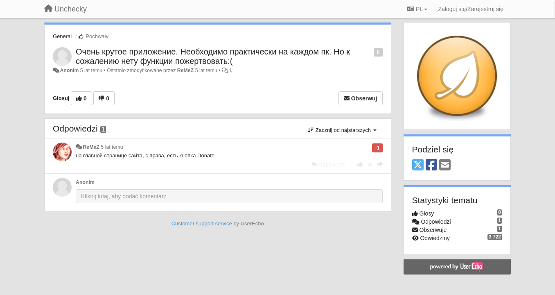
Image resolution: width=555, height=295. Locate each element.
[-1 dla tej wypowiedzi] (380, 164)
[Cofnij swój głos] (370, 164)
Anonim (69, 70)
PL (417, 9)
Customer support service (201, 223)
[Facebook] (431, 165)
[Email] (445, 165)
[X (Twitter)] (418, 165)
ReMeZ (185, 70)
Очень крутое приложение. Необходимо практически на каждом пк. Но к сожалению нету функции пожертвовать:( (213, 56)
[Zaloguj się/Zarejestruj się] (471, 9)
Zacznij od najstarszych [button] (342, 130)
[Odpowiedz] (328, 164)
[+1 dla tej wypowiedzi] (360, 164)
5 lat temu (112, 147)
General (62, 36)
